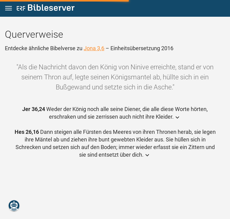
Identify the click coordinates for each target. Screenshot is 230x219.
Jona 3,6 (94, 48)
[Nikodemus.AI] (14, 205)
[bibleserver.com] (46, 8)
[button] (8, 8)
